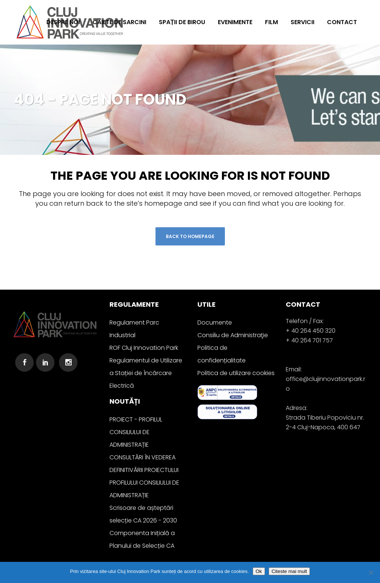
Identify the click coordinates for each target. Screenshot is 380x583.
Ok (259, 571)
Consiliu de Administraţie (232, 335)
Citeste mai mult (289, 571)
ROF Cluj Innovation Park (143, 347)
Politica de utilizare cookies (236, 373)
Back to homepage (190, 236)
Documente (214, 322)
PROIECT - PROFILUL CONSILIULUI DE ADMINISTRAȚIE (135, 432)
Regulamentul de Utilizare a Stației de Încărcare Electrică (145, 373)
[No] (370, 572)
